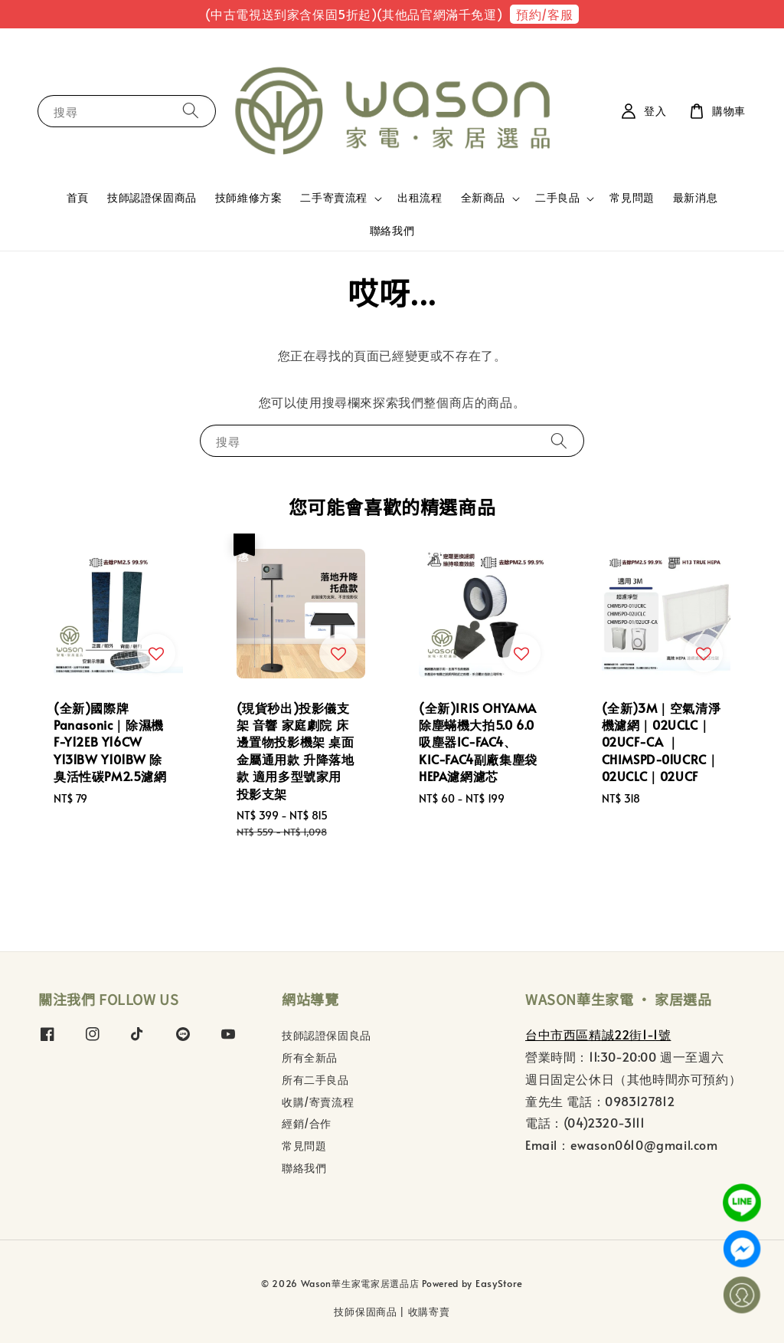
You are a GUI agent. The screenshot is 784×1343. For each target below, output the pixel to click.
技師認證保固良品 (326, 1036)
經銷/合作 (307, 1123)
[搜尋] (190, 111)
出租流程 (419, 197)
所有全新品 (310, 1057)
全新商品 (483, 198)
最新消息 (695, 197)
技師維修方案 (249, 197)
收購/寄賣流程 (318, 1102)
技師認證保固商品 (152, 197)
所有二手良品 (315, 1079)
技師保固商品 (365, 1311)
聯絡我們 (392, 230)
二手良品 (557, 198)
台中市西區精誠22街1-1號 (598, 1034)
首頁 (78, 197)
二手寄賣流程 (334, 198)
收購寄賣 (429, 1311)
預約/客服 (544, 13)
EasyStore (499, 1283)
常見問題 (631, 197)
